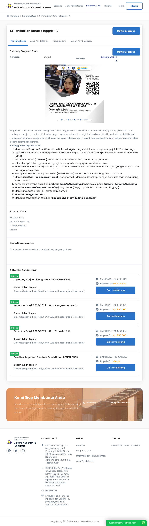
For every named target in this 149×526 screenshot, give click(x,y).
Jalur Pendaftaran (74, 6)
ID (121, 6)
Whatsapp (89, 402)
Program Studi (93, 5)
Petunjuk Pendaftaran (120, 402)
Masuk (134, 6)
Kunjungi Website (109, 59)
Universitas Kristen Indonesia (125, 445)
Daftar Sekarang (126, 30)
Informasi (108, 6)
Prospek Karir (59, 41)
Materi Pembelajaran (81, 41)
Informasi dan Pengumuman (91, 455)
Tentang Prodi (18, 41)
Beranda (58, 6)
